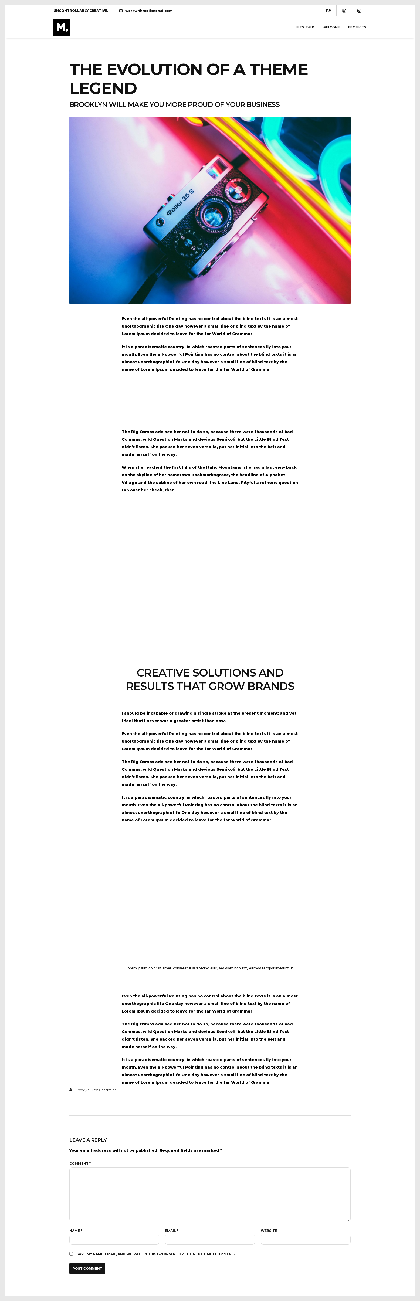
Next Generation (104, 1090)
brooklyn (82, 1090)
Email (171, 1231)
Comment (80, 1163)
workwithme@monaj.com (145, 10)
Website (269, 1231)
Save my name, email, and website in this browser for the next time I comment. (156, 1254)
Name (75, 1231)
